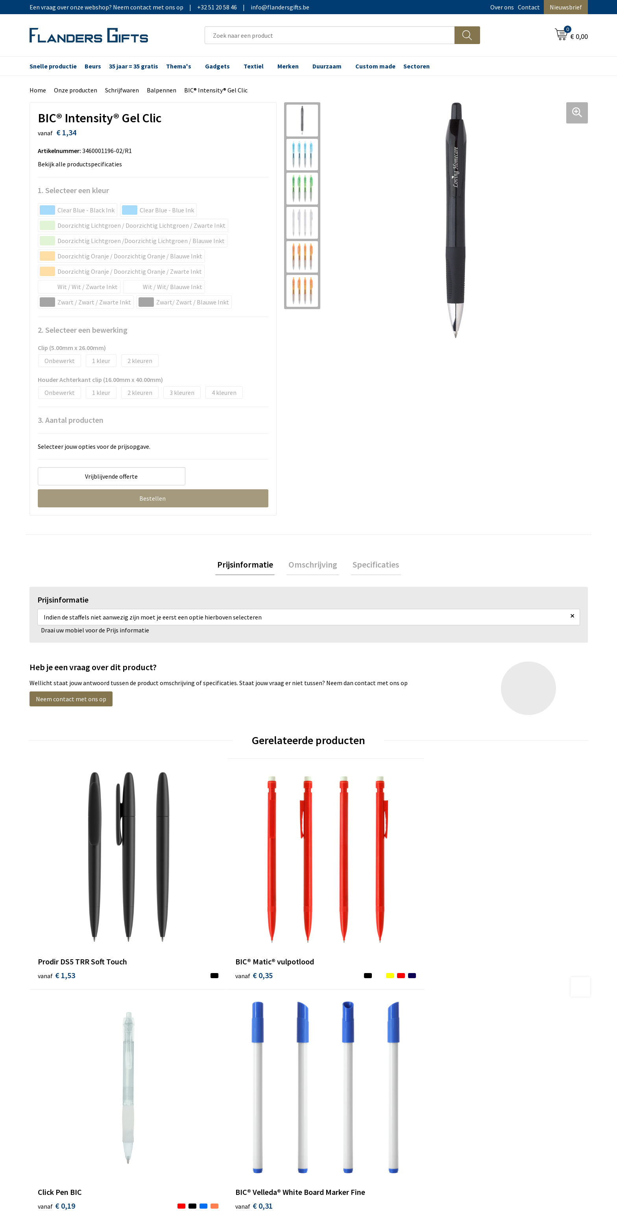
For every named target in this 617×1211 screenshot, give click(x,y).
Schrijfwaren (122, 90)
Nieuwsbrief (566, 7)
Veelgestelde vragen (207, 1028)
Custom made (375, 66)
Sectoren (416, 66)
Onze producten (75, 90)
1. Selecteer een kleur (73, 190)
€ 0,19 (335, 919)
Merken (288, 66)
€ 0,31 (475, 931)
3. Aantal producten (70, 420)
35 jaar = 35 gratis (133, 66)
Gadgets (217, 66)
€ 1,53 (56, 919)
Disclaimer (471, 1039)
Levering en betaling (346, 1015)
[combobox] (330, 35)
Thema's (178, 66)
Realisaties (333, 1004)
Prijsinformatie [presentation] (249, 565)
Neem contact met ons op (71, 701)
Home (38, 90)
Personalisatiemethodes (351, 1039)
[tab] (249, 565)
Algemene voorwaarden (489, 1004)
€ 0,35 (195, 919)
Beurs (93, 66)
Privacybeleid (475, 1028)
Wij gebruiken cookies (486, 1015)
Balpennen (161, 90)
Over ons (502, 7)
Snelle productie (53, 66)
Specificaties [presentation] (372, 565)
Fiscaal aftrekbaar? (343, 1028)
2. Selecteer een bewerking (82, 330)
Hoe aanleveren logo (346, 1051)
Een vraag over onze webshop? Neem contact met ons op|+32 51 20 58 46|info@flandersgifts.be (169, 7)
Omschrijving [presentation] (312, 565)
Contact (529, 7)
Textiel (254, 66)
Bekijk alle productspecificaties (82, 164)
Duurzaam (327, 66)
